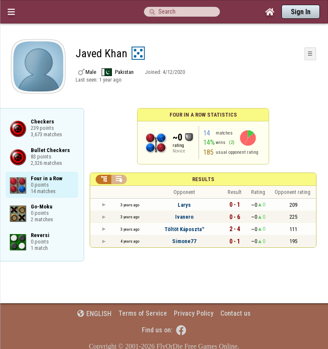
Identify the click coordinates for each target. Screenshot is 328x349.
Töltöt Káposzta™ (184, 229)
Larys (184, 205)
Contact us (235, 313)
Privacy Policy (194, 313)
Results (203, 179)
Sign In (300, 12)
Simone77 (184, 241)
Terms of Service (142, 313)
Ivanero (184, 217)
